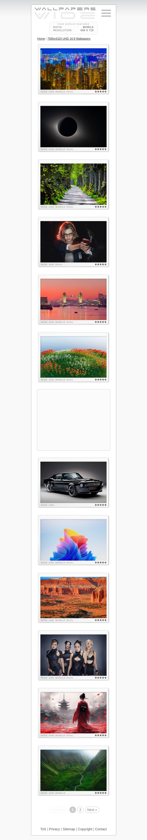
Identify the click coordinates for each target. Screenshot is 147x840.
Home (41, 38)
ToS (43, 829)
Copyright (85, 829)
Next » (92, 810)
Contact (101, 829)
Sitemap (69, 829)
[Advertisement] (73, 420)
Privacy (54, 829)
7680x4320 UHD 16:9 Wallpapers (69, 38)
